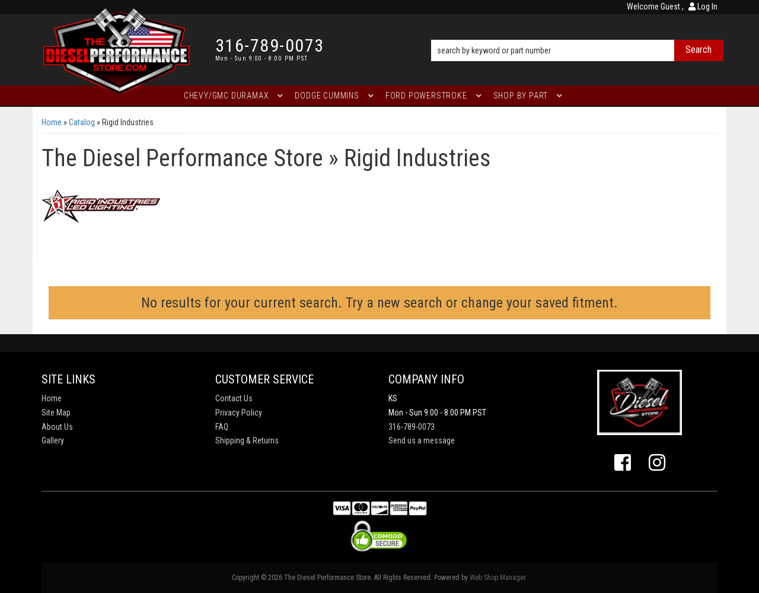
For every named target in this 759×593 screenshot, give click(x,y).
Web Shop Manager (497, 577)
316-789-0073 (411, 427)
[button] (577, 34)
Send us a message (421, 440)
